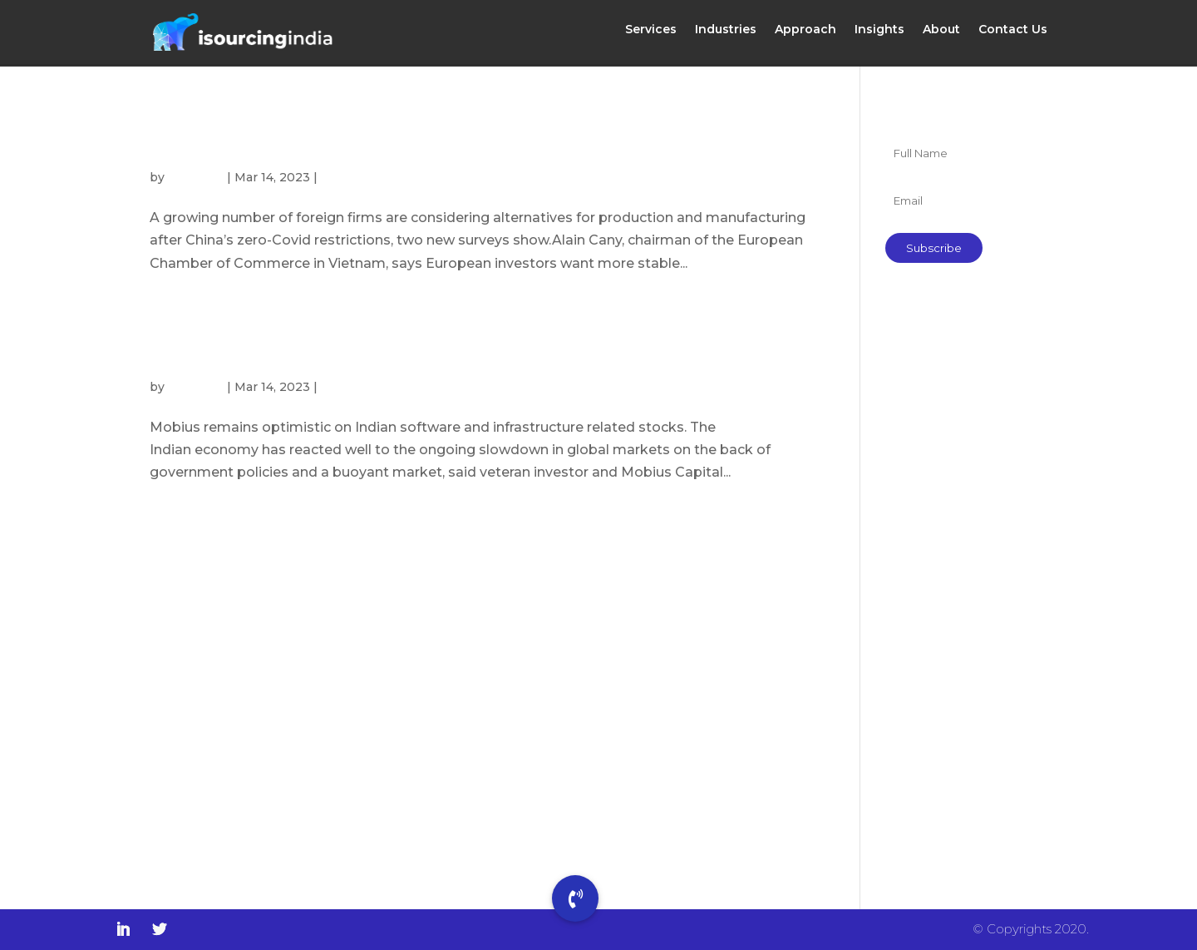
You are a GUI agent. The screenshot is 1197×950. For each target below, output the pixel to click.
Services (651, 35)
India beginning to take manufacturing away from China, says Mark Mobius (457, 346)
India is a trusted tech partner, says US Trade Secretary (961, 658)
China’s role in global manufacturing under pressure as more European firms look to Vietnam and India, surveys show (477, 136)
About (941, 35)
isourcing (196, 177)
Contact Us (1012, 35)
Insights (879, 35)
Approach (805, 35)
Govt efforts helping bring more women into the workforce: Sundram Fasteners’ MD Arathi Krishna (966, 562)
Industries (725, 35)
